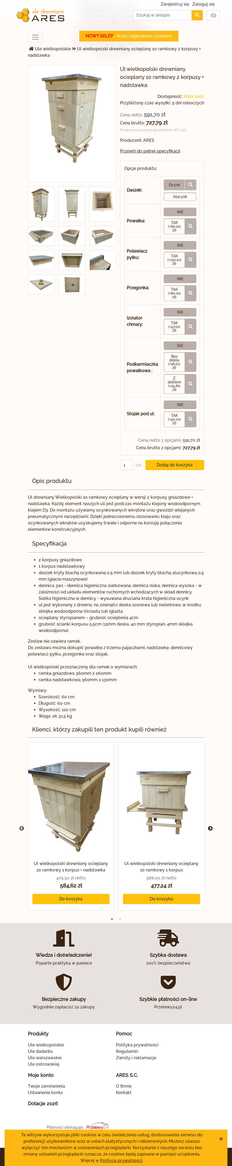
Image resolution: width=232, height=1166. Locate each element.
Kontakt (124, 1092)
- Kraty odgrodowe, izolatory (128, 36)
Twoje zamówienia (46, 1086)
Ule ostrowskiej (43, 1064)
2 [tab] (120, 919)
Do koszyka (71, 898)
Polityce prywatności (121, 1160)
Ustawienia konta (45, 1092)
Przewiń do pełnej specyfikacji (150, 151)
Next (210, 828)
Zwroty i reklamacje (136, 1057)
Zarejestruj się (175, 4)
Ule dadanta (40, 1051)
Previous (21, 828)
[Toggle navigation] (35, 37)
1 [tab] (112, 919)
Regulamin (127, 1051)
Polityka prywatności (137, 1044)
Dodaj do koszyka (175, 464)
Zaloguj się (203, 4)
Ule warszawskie (45, 1057)
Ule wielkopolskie (53, 48)
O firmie (124, 1086)
